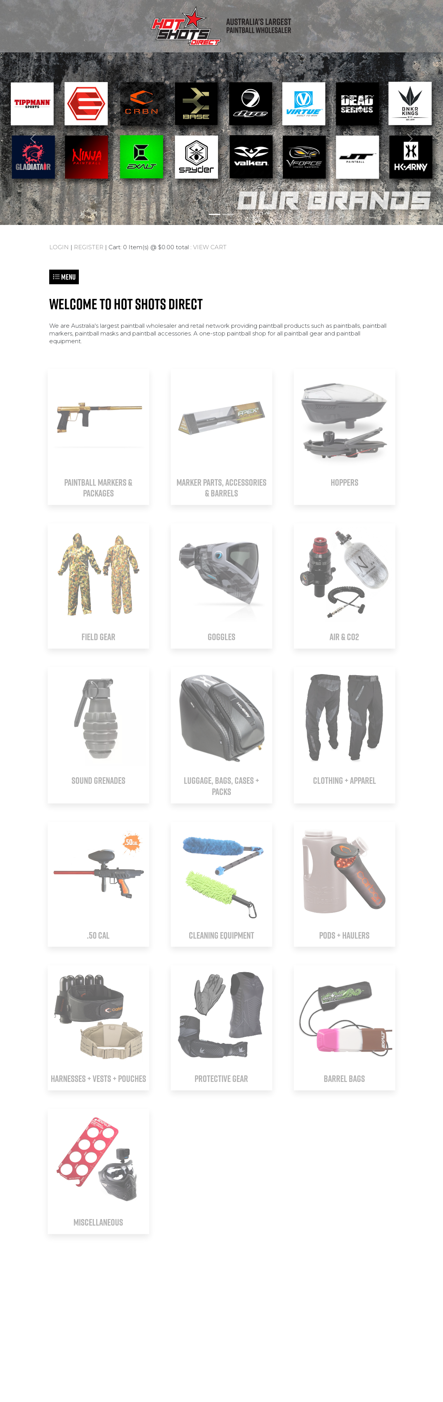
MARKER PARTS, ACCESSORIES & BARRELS (221, 488)
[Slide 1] (214, 214)
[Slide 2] (228, 214)
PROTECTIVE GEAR (221, 1078)
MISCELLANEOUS (98, 1222)
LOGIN (59, 247)
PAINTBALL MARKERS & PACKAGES (98, 488)
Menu (64, 277)
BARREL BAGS (344, 1078)
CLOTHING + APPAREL (344, 780)
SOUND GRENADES (98, 780)
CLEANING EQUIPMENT (221, 935)
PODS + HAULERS (344, 935)
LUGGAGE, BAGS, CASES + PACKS (221, 786)
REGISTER (88, 247)
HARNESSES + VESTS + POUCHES (98, 1078)
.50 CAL (98, 935)
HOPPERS (344, 482)
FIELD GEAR (98, 636)
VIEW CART (209, 247)
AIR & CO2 (344, 636)
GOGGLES (221, 636)
